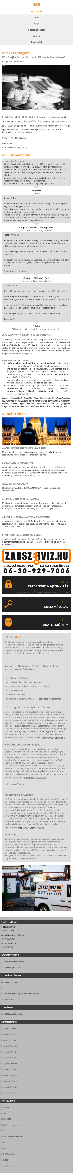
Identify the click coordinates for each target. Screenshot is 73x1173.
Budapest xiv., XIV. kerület (11, 1081)
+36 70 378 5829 (7, 947)
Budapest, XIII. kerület (9, 1075)
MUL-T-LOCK (6, 1119)
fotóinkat (19, 121)
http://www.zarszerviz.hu (53, 737)
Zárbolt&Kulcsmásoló (9, 1166)
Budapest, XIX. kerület (9, 1093)
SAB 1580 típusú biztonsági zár (13, 1014)
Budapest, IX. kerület (9, 1058)
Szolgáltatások (36, 29)
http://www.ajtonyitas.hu (35, 777)
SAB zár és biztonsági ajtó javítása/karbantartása (20, 993)
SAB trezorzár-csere (9, 982)
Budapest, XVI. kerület (9, 1087)
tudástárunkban (47, 121)
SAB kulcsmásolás (8, 999)
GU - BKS (4, 1160)
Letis (36, 17)
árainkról (45, 117)
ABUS (3, 1113)
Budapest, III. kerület (9, 1034)
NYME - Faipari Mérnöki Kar (12, 1136)
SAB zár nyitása (7, 988)
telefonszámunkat (10, 126)
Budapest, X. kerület (9, 1063)
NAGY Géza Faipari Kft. (10, 1125)
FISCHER (4, 1131)
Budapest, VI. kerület (9, 1040)
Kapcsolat (36, 42)
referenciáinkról (57, 117)
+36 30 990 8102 (7, 939)
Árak (36, 23)
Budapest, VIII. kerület (9, 1052)
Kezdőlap (36, 11)
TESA (3, 1142)
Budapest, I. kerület (8, 1028)
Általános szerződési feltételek (13, 961)
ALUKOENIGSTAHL (8, 1154)
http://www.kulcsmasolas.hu (31, 827)
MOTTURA (5, 1107)
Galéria (36, 35)
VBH (3, 1148)
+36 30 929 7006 (7, 931)
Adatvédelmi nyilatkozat (10, 967)
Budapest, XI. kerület (9, 1069)
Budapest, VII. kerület (9, 1046)
